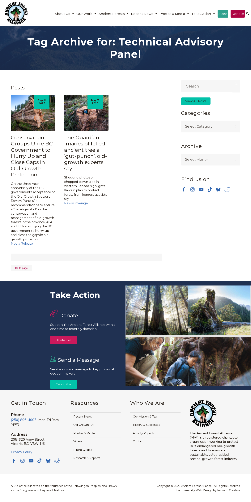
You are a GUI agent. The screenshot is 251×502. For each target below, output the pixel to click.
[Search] (247, 14)
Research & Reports (86, 458)
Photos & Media (174, 14)
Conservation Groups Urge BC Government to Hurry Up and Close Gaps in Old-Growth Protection (32, 156)
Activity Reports (143, 433)
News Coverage (76, 203)
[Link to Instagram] (192, 189)
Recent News (144, 14)
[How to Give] (63, 340)
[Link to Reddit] (227, 189)
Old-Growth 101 (83, 425)
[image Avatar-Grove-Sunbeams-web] (157, 310)
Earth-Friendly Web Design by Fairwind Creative (208, 490)
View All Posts (195, 101)
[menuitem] (247, 14)
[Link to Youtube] (201, 189)
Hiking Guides (82, 450)
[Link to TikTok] (209, 189)
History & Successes (146, 425)
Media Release (22, 243)
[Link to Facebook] (184, 189)
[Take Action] (63, 384)
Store (223, 14)
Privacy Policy (21, 452)
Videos (77, 441)
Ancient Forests (114, 14)
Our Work (86, 14)
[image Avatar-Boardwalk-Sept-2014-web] (188, 361)
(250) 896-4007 (23, 420)
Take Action (203, 14)
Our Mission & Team (146, 416)
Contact (138, 441)
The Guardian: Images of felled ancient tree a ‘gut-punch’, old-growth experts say (85, 153)
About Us (64, 14)
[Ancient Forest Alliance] (16, 13)
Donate (238, 14)
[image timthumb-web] (219, 310)
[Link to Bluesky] (218, 190)
